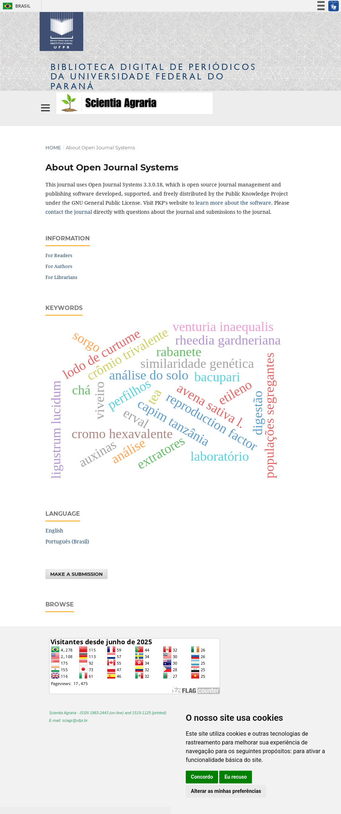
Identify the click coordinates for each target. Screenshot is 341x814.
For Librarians (61, 277)
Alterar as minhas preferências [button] (226, 791)
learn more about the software (233, 202)
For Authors (58, 266)
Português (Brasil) (67, 541)
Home (53, 147)
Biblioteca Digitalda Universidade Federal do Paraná (154, 76)
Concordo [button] (202, 777)
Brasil (15, 6)
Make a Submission (76, 574)
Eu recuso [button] (235, 777)
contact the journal (68, 211)
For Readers (58, 255)
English (54, 530)
